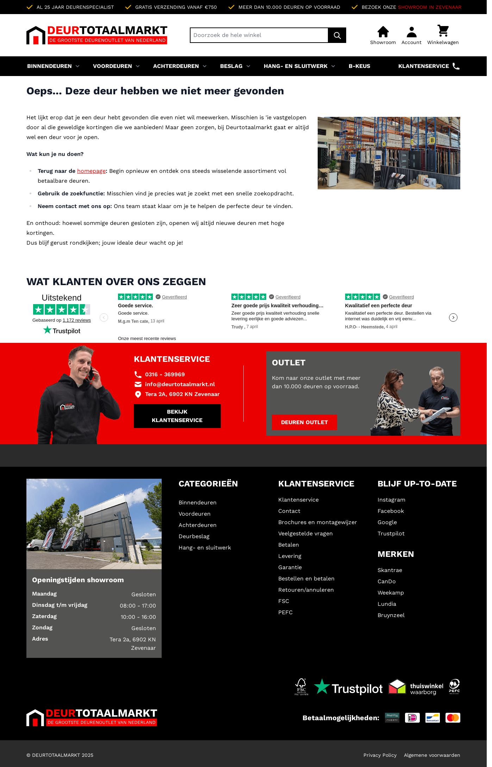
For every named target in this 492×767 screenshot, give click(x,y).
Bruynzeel (391, 615)
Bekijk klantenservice (177, 415)
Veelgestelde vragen (305, 533)
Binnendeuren (49, 66)
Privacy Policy (380, 755)
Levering (289, 556)
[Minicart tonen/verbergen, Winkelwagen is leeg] (443, 35)
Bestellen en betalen (306, 578)
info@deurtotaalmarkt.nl (180, 384)
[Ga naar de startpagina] (96, 35)
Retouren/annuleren (306, 589)
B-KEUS (359, 66)
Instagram (391, 499)
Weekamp (391, 592)
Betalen (288, 544)
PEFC (285, 612)
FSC (283, 601)
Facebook (391, 511)
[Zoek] (337, 35)
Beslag (231, 66)
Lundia (387, 604)
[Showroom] (383, 35)
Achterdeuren (176, 66)
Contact (289, 511)
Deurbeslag (194, 536)
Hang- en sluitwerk (296, 66)
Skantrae (390, 570)
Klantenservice (429, 66)
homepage (91, 171)
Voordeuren (112, 66)
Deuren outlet (304, 422)
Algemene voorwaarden (432, 755)
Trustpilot (391, 533)
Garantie (290, 567)
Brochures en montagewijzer (317, 522)
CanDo (387, 581)
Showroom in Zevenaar (429, 7)
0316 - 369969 (165, 374)
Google (387, 522)
